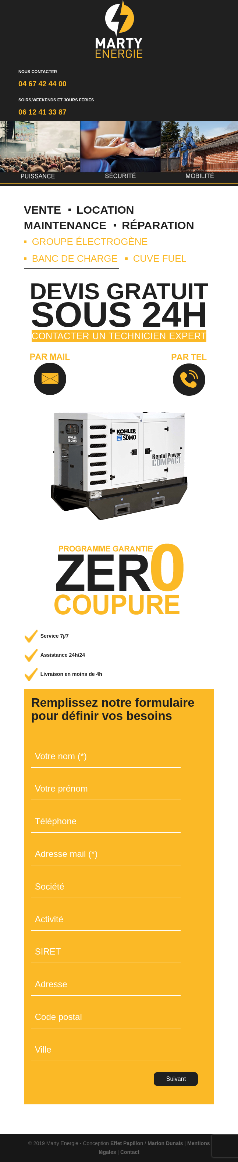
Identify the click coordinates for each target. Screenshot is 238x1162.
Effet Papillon (126, 1143)
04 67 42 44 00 (42, 84)
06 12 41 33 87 (42, 112)
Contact (129, 1152)
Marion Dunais (165, 1143)
